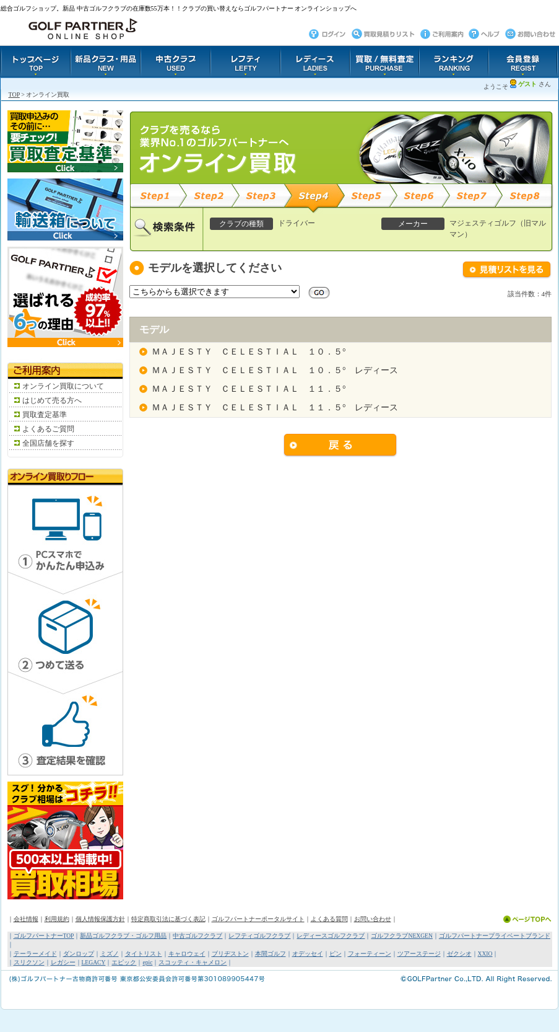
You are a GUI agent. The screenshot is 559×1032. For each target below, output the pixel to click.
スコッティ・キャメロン (192, 962)
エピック (123, 962)
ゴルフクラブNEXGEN (401, 935)
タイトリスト (143, 953)
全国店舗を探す (48, 443)
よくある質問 (329, 918)
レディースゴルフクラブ (331, 935)
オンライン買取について (63, 386)
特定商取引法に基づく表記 (168, 918)
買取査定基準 (44, 414)
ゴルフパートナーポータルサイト (258, 918)
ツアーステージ (419, 953)
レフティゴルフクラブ (259, 935)
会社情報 (26, 918)
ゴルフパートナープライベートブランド (494, 935)
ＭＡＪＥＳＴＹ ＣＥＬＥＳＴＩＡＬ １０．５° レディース (275, 370)
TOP (14, 94)
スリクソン (29, 962)
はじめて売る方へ (52, 400)
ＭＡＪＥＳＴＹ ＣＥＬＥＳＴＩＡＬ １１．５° (249, 389)
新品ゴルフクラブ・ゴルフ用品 (123, 935)
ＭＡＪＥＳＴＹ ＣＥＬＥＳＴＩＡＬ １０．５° (249, 351)
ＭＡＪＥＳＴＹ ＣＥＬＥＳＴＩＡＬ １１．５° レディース (275, 407)
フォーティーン (369, 953)
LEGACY (94, 962)
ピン (335, 953)
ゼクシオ (459, 953)
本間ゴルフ (270, 953)
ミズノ (109, 953)
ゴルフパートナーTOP (44, 935)
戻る (340, 445)
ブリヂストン (230, 953)
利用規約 (57, 918)
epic (147, 962)
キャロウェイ (187, 953)
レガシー (63, 962)
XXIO (485, 953)
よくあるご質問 (48, 429)
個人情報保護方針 (100, 918)
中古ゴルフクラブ (197, 935)
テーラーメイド (35, 953)
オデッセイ (307, 953)
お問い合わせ (372, 918)
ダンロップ (78, 953)
